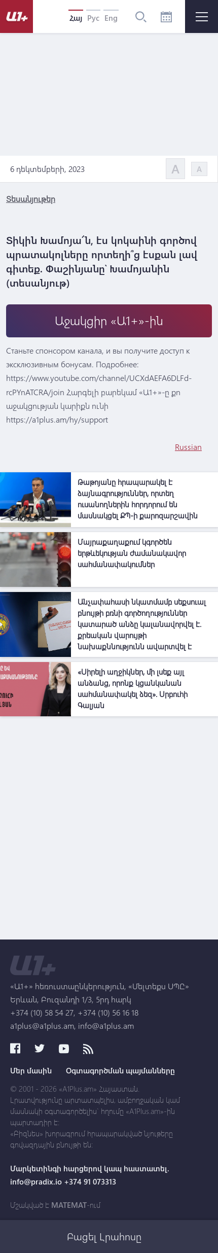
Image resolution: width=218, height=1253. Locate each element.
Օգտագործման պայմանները (120, 1070)
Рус (93, 17)
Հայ (75, 17)
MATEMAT (69, 1204)
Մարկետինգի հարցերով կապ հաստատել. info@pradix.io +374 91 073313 (89, 1175)
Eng (111, 17)
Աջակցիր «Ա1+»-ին (109, 320)
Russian (188, 447)
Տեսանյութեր (30, 198)
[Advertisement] (109, 830)
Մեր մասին (31, 1070)
